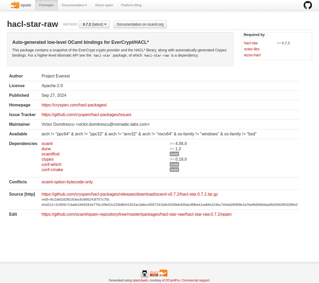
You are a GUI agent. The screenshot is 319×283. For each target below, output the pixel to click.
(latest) (94, 24)
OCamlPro (172, 280)
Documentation (74, 5)
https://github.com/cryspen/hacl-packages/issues (86, 114)
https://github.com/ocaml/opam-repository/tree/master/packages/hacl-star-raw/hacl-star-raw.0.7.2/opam (136, 214)
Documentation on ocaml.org (140, 24)
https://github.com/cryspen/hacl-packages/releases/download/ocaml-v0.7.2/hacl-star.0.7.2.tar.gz (129, 194)
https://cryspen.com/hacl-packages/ (74, 105)
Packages (46, 5)
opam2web (140, 280)
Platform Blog (131, 5)
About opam (104, 5)
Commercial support (195, 280)
